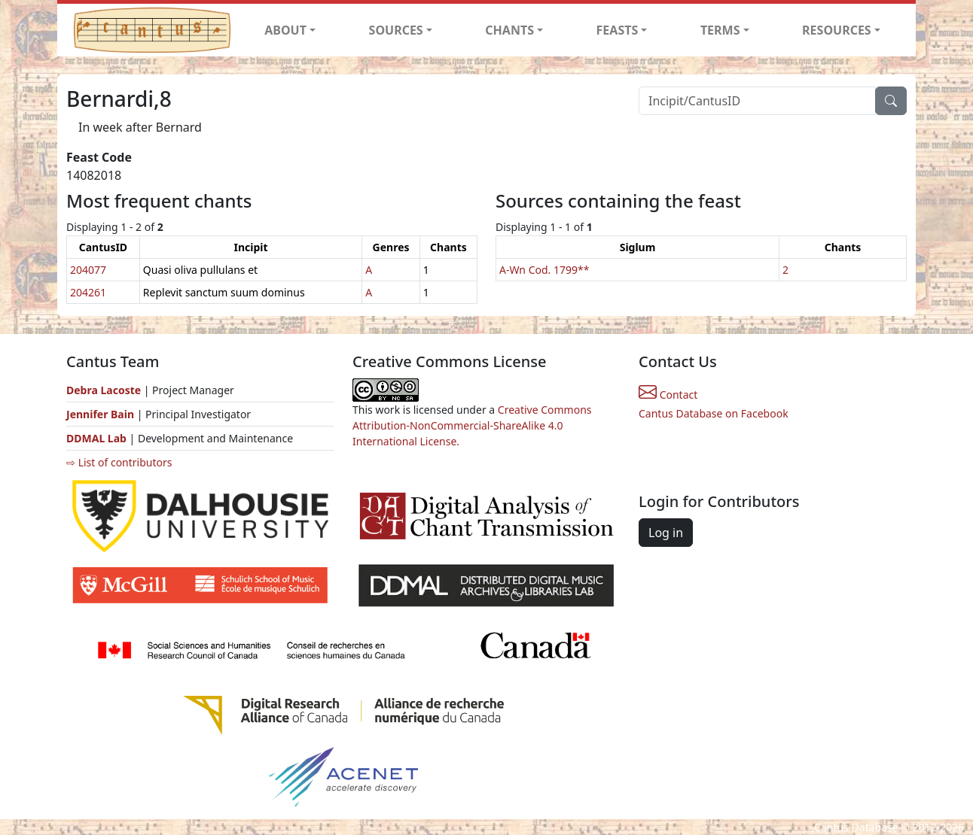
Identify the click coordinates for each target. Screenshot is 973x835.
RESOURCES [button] (836, 30)
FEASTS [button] (617, 30)
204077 (88, 270)
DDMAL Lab (96, 438)
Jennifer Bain (101, 414)
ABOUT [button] (285, 30)
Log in (665, 532)
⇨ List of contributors (119, 462)
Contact (668, 394)
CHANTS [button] (509, 30)
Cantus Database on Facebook (713, 413)
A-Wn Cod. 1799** (544, 270)
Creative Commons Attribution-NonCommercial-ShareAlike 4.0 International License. (472, 425)
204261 (88, 292)
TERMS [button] (720, 30)
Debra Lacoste (103, 390)
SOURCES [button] (396, 30)
